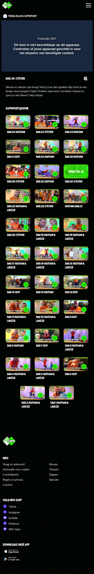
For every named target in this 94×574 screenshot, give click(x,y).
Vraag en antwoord (14, 464)
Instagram (11, 512)
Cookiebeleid (10, 474)
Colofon (7, 484)
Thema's (54, 469)
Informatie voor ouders (16, 469)
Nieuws (53, 464)
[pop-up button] (74, 25)
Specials (53, 479)
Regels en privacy (13, 479)
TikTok (9, 506)
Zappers (53, 474)
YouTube (10, 517)
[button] (81, 25)
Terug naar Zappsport (22, 16)
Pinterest (11, 523)
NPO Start (11, 529)
